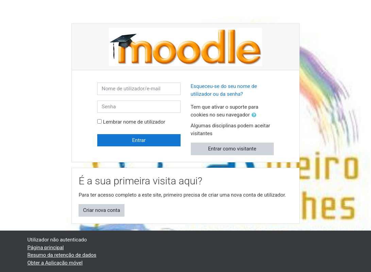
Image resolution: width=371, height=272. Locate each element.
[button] (255, 115)
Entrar (139, 140)
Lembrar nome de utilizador (134, 122)
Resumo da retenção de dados (62, 255)
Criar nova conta (101, 210)
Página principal (46, 247)
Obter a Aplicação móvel (55, 263)
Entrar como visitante (232, 149)
